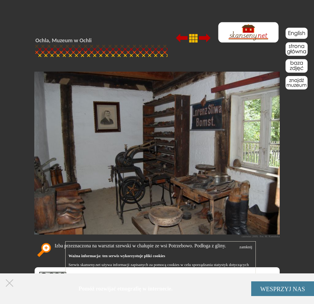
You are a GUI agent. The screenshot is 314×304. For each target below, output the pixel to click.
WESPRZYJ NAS (282, 289)
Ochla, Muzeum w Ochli (64, 40)
